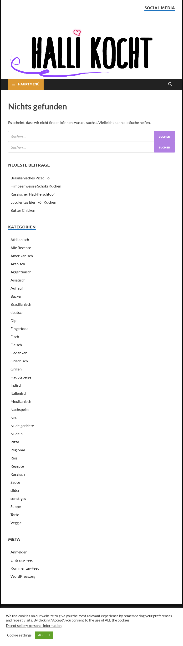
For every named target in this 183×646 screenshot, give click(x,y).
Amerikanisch (21, 255)
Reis (13, 458)
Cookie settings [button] (19, 635)
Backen (16, 296)
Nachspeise (19, 409)
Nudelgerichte (22, 425)
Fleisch (16, 344)
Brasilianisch (20, 304)
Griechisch (19, 361)
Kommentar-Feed (25, 568)
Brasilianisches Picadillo (30, 178)
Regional (17, 450)
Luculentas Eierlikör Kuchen (33, 202)
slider (15, 490)
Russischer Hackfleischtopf (32, 194)
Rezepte (17, 466)
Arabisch (17, 263)
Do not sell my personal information (33, 626)
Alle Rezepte (20, 247)
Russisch (17, 474)
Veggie (15, 522)
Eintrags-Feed (21, 560)
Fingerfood (19, 328)
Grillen (16, 369)
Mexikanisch (20, 401)
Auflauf (16, 288)
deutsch (17, 312)
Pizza (14, 441)
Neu (13, 417)
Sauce (15, 482)
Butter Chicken (22, 210)
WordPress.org (22, 576)
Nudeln (16, 433)
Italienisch (18, 393)
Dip (13, 320)
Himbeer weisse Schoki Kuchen (35, 186)
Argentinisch (20, 272)
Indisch (16, 385)
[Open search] (170, 84)
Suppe (15, 506)
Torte (14, 514)
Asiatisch (17, 280)
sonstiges (18, 498)
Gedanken (18, 352)
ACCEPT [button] (44, 635)
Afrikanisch (19, 239)
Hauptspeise (20, 377)
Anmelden (18, 552)
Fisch (14, 336)
